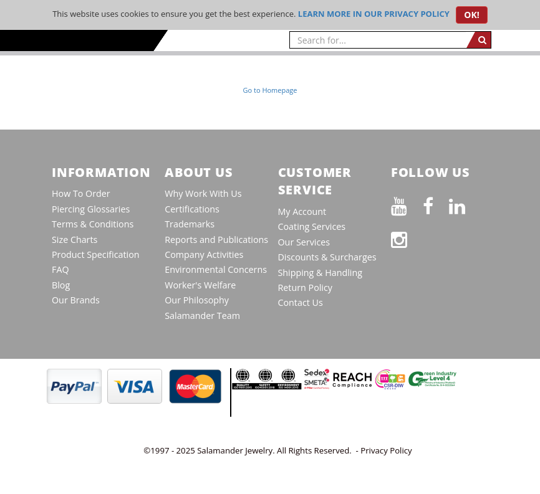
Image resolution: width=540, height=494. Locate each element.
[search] (478, 40)
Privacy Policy (386, 450)
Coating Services (312, 226)
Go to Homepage (270, 90)
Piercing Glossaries (91, 209)
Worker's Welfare (200, 285)
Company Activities (204, 254)
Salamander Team (202, 315)
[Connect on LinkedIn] (465, 204)
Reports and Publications (216, 239)
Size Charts (74, 239)
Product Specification (96, 254)
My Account (302, 211)
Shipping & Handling (320, 272)
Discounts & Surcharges (327, 257)
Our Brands (76, 300)
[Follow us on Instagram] (407, 238)
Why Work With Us (203, 193)
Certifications (192, 209)
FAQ (60, 269)
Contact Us (300, 302)
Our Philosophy (197, 300)
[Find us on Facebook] (436, 204)
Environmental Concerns (216, 269)
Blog (61, 285)
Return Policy (305, 287)
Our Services (304, 242)
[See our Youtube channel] (407, 204)
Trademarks (190, 224)
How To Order (81, 193)
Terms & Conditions (92, 224)
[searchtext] (377, 40)
